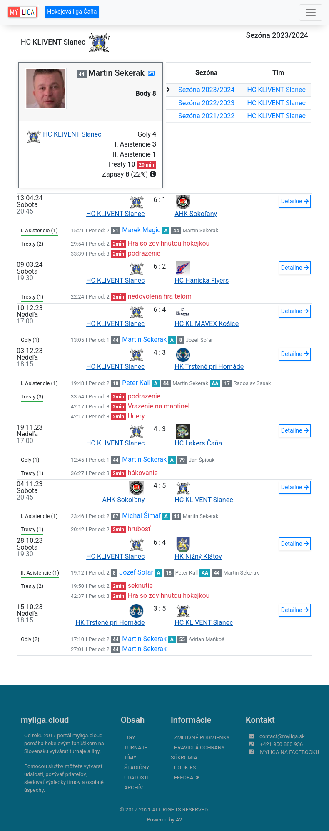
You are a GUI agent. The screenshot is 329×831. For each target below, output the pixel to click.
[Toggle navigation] (310, 12)
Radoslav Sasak (252, 383)
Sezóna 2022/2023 (206, 103)
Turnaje (135, 747)
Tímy (130, 757)
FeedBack (187, 777)
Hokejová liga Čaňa (72, 11)
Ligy (129, 737)
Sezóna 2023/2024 (206, 90)
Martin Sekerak (200, 230)
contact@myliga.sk (282, 736)
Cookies (185, 767)
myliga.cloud (45, 720)
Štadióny (136, 767)
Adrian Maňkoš (206, 639)
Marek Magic (141, 230)
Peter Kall (136, 383)
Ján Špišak (201, 460)
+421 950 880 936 (281, 744)
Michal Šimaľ (141, 516)
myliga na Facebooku (289, 752)
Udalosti (136, 777)
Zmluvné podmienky (201, 737)
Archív (133, 787)
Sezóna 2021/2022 (206, 116)
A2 (179, 819)
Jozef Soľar (199, 340)
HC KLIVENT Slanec (276, 90)
